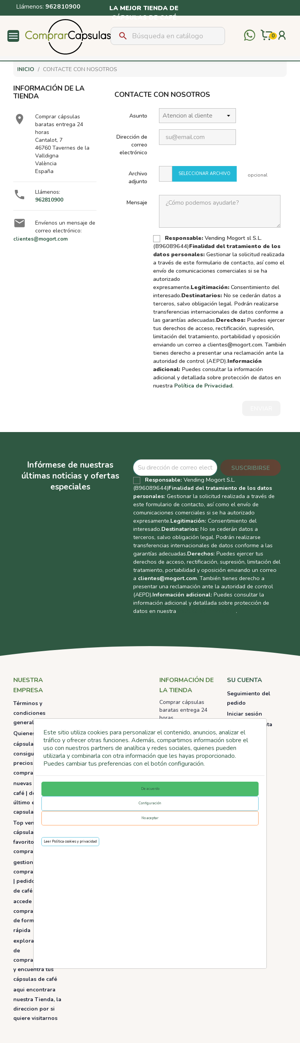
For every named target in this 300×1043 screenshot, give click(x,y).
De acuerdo (150, 788)
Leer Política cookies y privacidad (70, 841)
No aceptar (150, 818)
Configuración (150, 803)
